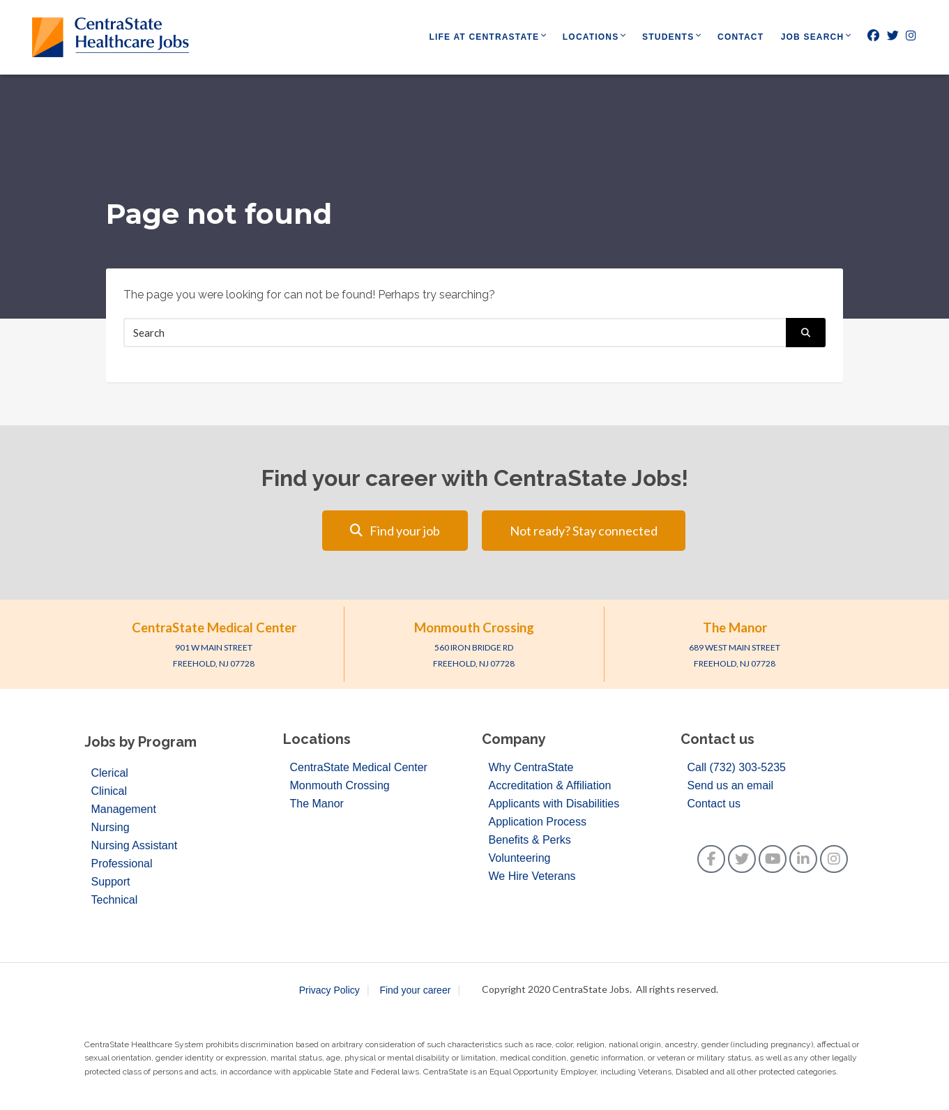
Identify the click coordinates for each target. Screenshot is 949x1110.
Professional (122, 863)
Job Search (812, 37)
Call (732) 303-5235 (737, 767)
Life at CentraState (485, 37)
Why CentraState (531, 767)
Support (110, 882)
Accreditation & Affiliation (550, 785)
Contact (741, 37)
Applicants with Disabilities (554, 803)
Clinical (109, 791)
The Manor (735, 627)
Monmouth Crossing (474, 627)
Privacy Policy (329, 990)
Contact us (714, 803)
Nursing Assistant (134, 845)
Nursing (110, 827)
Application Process (538, 822)
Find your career (414, 990)
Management (123, 809)
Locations (591, 37)
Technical (114, 900)
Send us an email (731, 785)
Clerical (109, 773)
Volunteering (520, 858)
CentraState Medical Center (214, 627)
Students (668, 37)
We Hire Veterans (532, 876)
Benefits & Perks (530, 840)
